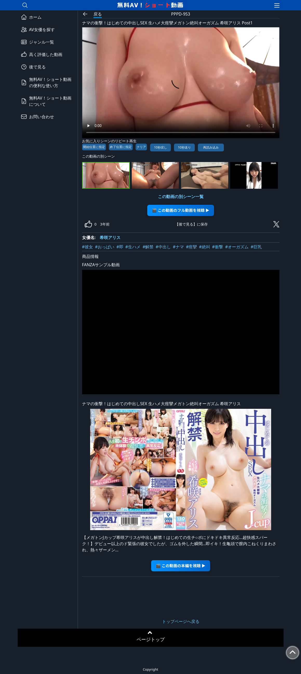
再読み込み (211, 147)
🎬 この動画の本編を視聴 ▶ (180, 565)
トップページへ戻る (180, 621)
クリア (141, 147)
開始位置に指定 (94, 147)
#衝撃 (217, 246)
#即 (119, 246)
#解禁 (148, 246)
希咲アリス (110, 237)
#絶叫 (204, 246)
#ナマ (178, 246)
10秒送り (184, 147)
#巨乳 (256, 246)
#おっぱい (104, 246)
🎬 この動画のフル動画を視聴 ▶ (180, 210)
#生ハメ (133, 246)
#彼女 (87, 246)
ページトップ (151, 639)
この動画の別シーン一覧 (181, 196)
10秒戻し (160, 147)
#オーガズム (237, 246)
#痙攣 (191, 246)
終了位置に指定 (121, 147)
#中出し (163, 246)
